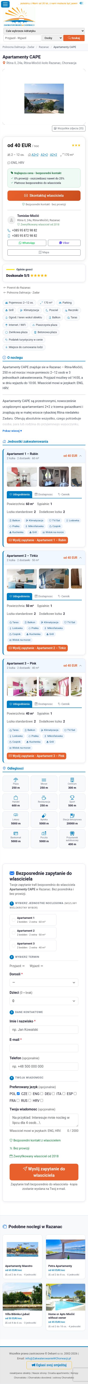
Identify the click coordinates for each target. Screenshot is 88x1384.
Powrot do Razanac (16, 287)
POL (15, 1094)
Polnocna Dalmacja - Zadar (18, 47)
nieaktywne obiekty (20, 1373)
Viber (64, 242)
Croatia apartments (58, 1373)
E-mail (16, 1040)
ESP (72, 1094)
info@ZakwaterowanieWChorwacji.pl (48, 1358)
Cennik (64, 494)
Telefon (24, 1058)
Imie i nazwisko (23, 1021)
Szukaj (74, 38)
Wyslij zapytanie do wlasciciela (44, 1172)
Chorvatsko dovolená (39, 1377)
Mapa (44, 252)
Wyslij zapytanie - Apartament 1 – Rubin (37, 540)
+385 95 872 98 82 (22, 230)
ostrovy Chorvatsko (63, 1377)
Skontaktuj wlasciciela (43, 196)
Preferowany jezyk (33, 1087)
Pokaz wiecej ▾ (12, 430)
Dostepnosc (44, 494)
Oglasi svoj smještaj (49, 1365)
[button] (44, 273)
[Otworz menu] (5, 4)
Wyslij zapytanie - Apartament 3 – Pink (36, 756)
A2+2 (35, 154)
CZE (26, 1094)
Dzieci (21, 993)
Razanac (44, 47)
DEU (50, 1094)
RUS (26, 1101)
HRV (38, 1101)
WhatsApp (27, 242)
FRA (14, 1101)
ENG (38, 1094)
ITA (60, 1094)
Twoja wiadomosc (32, 1109)
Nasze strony (39, 1373)
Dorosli (16, 974)
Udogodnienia (19, 494)
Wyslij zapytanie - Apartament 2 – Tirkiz (37, 648)
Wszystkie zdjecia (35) (69, 128)
